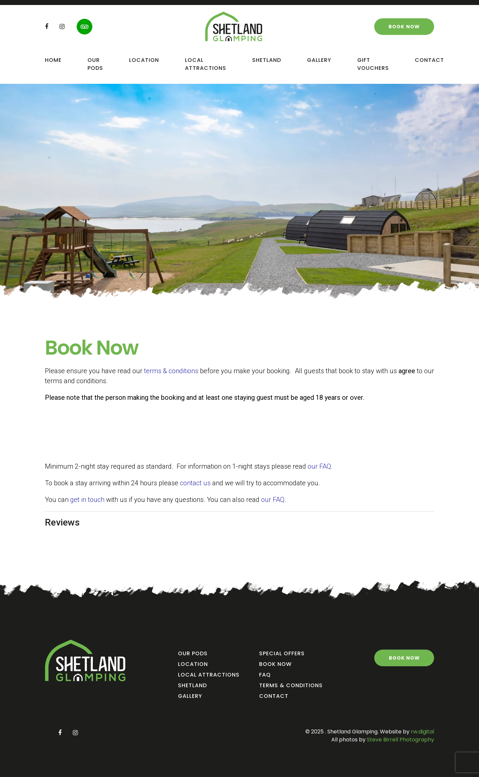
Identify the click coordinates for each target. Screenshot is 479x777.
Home (53, 60)
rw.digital (422, 731)
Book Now (275, 664)
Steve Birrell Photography (400, 739)
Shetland (266, 60)
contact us (195, 483)
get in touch (87, 500)
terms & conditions (171, 371)
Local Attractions (205, 64)
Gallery (319, 60)
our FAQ (319, 466)
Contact (429, 60)
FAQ (265, 675)
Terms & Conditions (291, 685)
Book (404, 27)
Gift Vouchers (373, 64)
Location (144, 60)
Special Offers (282, 653)
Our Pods (95, 64)
